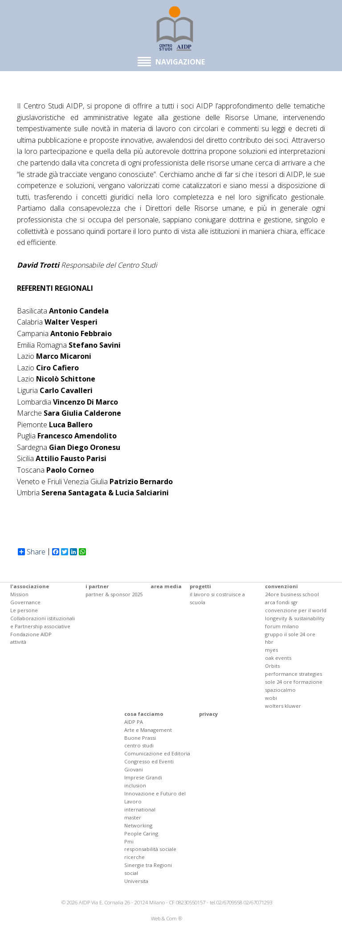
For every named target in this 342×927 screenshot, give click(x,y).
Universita (136, 881)
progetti (200, 586)
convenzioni (281, 586)
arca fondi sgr (281, 602)
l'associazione (29, 586)
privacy (208, 713)
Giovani (133, 769)
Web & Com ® (166, 918)
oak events (278, 657)
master (132, 817)
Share (31, 551)
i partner (97, 586)
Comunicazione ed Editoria (157, 753)
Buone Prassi (140, 737)
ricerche (134, 857)
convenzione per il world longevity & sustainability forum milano (295, 618)
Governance (25, 602)
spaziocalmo (280, 689)
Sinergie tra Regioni (148, 865)
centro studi (139, 745)
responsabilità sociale (150, 849)
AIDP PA (133, 721)
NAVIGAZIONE (171, 62)
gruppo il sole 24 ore (290, 634)
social (131, 873)
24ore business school (292, 594)
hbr (269, 641)
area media (166, 586)
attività (18, 641)
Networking (138, 825)
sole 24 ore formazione (293, 681)
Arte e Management (148, 729)
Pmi (129, 841)
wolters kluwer (283, 705)
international (139, 809)
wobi (271, 697)
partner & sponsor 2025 (114, 594)
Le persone (24, 610)
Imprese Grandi (143, 777)
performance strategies (293, 673)
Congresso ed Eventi (149, 761)
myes (271, 649)
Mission (19, 594)
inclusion (135, 785)
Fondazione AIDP (31, 634)
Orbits (272, 665)
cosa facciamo (143, 713)
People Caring (141, 833)
